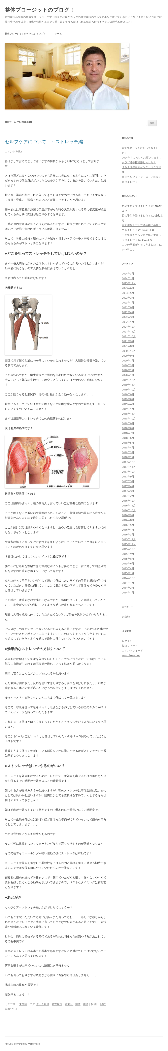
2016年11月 (129, 505)
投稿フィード (130, 645)
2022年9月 (128, 307)
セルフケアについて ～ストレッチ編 (44, 141)
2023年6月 (128, 288)
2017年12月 (129, 462)
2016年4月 (128, 529)
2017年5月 (128, 481)
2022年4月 (128, 312)
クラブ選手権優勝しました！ (139, 162)
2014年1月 (128, 592)
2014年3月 (128, 587)
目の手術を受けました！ (136, 206)
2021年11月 (129, 331)
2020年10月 (129, 351)
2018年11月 (129, 413)
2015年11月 (129, 544)
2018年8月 (128, 428)
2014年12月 (129, 578)
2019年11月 (129, 384)
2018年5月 (128, 442)
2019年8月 (128, 399)
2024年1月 (128, 278)
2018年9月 (128, 423)
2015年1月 (128, 573)
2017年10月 (129, 471)
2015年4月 (128, 568)
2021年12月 (129, 326)
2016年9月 (128, 515)
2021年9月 (128, 341)
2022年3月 (128, 317)
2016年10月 (129, 510)
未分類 (23, 1004)
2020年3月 (128, 365)
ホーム (58, 33)
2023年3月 (128, 297)
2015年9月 (128, 554)
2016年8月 (128, 520)
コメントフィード (132, 650)
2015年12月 (129, 539)
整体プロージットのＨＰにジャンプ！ (25, 33)
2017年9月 (128, 476)
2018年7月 (128, 433)
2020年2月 (128, 370)
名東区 (69, 1004)
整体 (77, 1004)
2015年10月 (129, 549)
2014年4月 (128, 583)
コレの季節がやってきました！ (140, 244)
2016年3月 (128, 534)
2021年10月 (129, 336)
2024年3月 (128, 273)
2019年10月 (129, 389)
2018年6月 (128, 438)
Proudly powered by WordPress (22, 1043)
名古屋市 (57, 1004)
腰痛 (85, 1004)
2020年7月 (128, 360)
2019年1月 (128, 409)
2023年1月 (128, 302)
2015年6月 (128, 563)
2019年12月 (129, 380)
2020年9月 (128, 355)
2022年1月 (128, 322)
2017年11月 (129, 467)
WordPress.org (131, 655)
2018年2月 (128, 457)
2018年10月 (129, 418)
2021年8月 (128, 346)
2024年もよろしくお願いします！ (142, 157)
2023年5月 (128, 293)
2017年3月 (128, 491)
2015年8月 (128, 558)
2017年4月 (128, 486)
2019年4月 (128, 404)
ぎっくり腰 (42, 1004)
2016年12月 (129, 500)
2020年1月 (128, 375)
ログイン (127, 641)
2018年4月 (128, 447)
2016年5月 (128, 525)
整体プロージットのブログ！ (40, 9)
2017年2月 (128, 496)
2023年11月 (129, 283)
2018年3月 (128, 452)
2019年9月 (128, 394)
